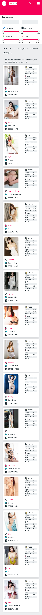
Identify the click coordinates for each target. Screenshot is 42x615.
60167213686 (13, 609)
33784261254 (13, 506)
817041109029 (13, 95)
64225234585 (13, 300)
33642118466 (13, 266)
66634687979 (13, 198)
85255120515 (13, 129)
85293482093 (13, 472)
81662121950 (13, 163)
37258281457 (13, 232)
